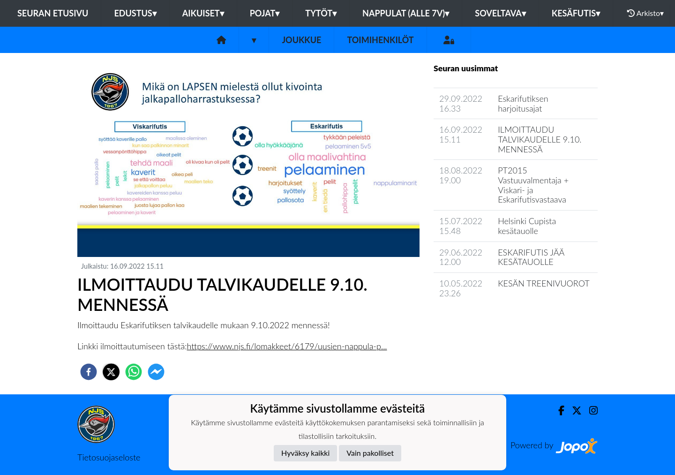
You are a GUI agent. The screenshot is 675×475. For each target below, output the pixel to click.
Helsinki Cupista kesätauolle (527, 226)
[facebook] (88, 371)
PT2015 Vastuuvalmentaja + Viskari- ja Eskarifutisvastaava (533, 184)
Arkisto (645, 13)
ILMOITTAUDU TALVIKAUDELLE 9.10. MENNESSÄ (539, 139)
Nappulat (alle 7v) (405, 13)
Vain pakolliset (370, 452)
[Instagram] (590, 410)
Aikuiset (203, 13)
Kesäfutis (576, 13)
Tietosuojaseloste (108, 457)
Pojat (265, 13)
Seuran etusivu (53, 13)
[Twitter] (573, 410)
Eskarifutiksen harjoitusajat (523, 103)
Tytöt (321, 13)
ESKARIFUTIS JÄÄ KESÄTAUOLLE (531, 257)
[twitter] (111, 371)
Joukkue (301, 40)
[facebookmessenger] (156, 371)
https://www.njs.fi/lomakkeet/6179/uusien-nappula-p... (287, 346)
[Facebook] (557, 410)
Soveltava (500, 13)
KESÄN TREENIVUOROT (543, 283)
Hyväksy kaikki (305, 452)
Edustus (135, 13)
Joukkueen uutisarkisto (481, 319)
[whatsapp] (133, 371)
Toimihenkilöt (380, 40)
